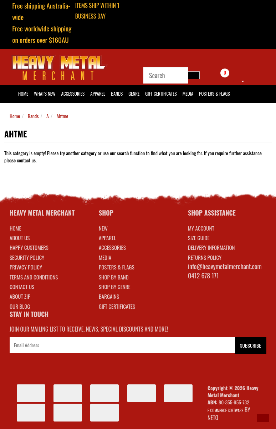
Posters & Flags (214, 93)
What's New (44, 93)
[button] (263, 418)
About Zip (20, 296)
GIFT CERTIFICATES (117, 306)
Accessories (73, 93)
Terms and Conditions (34, 277)
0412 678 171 (203, 275)
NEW (103, 228)
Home (15, 116)
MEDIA (105, 257)
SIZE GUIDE (199, 238)
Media (188, 93)
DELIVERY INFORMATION (211, 247)
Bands (117, 93)
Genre (133, 93)
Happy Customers (29, 247)
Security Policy (27, 257)
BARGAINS (109, 296)
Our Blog (20, 306)
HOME (23, 93)
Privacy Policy (26, 267)
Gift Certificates (161, 93)
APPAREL (107, 238)
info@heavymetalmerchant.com (225, 266)
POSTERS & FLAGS (116, 267)
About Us (20, 238)
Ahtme (62, 116)
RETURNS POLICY (204, 257)
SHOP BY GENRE (115, 287)
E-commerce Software (225, 410)
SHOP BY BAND (114, 277)
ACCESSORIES (112, 247)
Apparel (97, 93)
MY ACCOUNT (201, 228)
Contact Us (22, 287)
